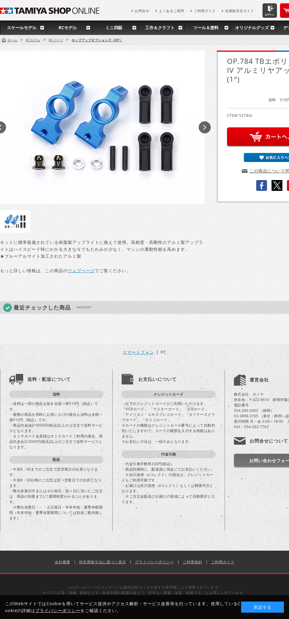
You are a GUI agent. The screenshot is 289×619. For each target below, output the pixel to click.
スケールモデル (21, 27)
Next (205, 127)
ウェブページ (81, 270)
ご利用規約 (192, 562)
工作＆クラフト (160, 27)
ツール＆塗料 (206, 27)
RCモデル (67, 27)
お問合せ (142, 10)
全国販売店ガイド (239, 10)
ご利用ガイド (205, 10)
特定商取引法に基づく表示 (102, 562)
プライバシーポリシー (154, 562)
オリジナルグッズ (252, 27)
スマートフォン (138, 352)
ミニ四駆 (113, 27)
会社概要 (62, 562)
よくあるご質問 (171, 10)
